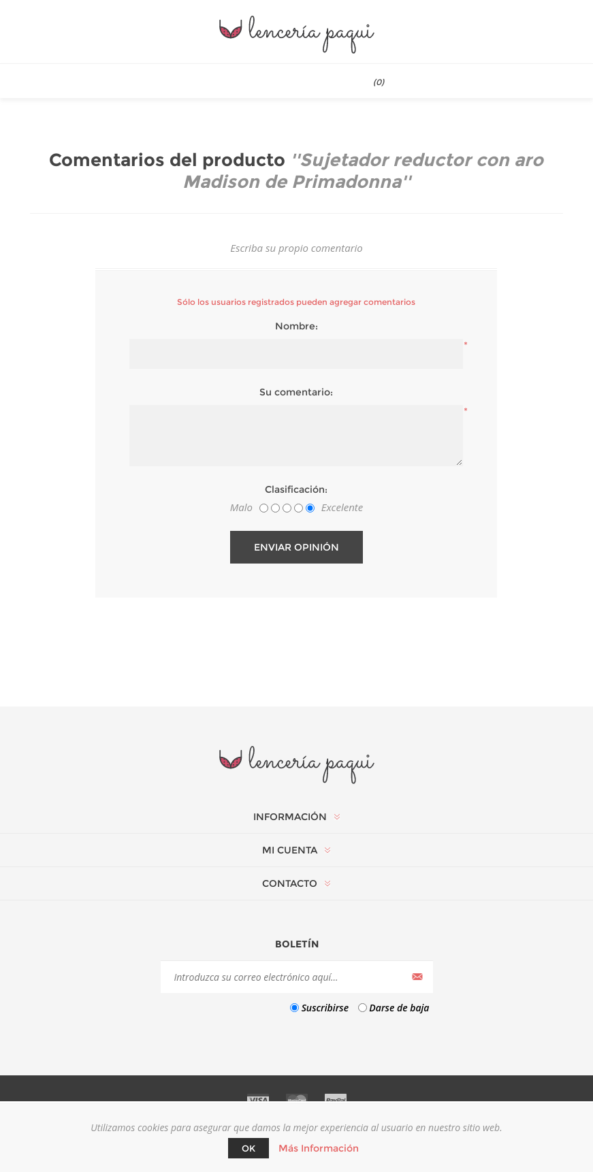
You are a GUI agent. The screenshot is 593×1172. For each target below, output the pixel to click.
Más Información (318, 1148)
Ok (248, 1148)
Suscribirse (325, 1007)
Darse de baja (399, 1007)
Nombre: (296, 326)
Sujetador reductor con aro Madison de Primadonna (363, 171)
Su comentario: (296, 392)
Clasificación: (296, 489)
